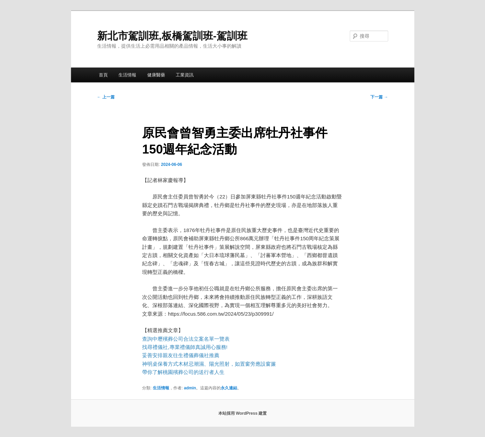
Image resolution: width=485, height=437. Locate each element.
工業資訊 (185, 74)
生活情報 (127, 74)
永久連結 (229, 388)
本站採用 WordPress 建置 (242, 413)
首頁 (103, 74)
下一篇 (379, 97)
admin (190, 388)
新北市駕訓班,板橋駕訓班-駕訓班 (172, 35)
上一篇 (106, 97)
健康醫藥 (156, 74)
